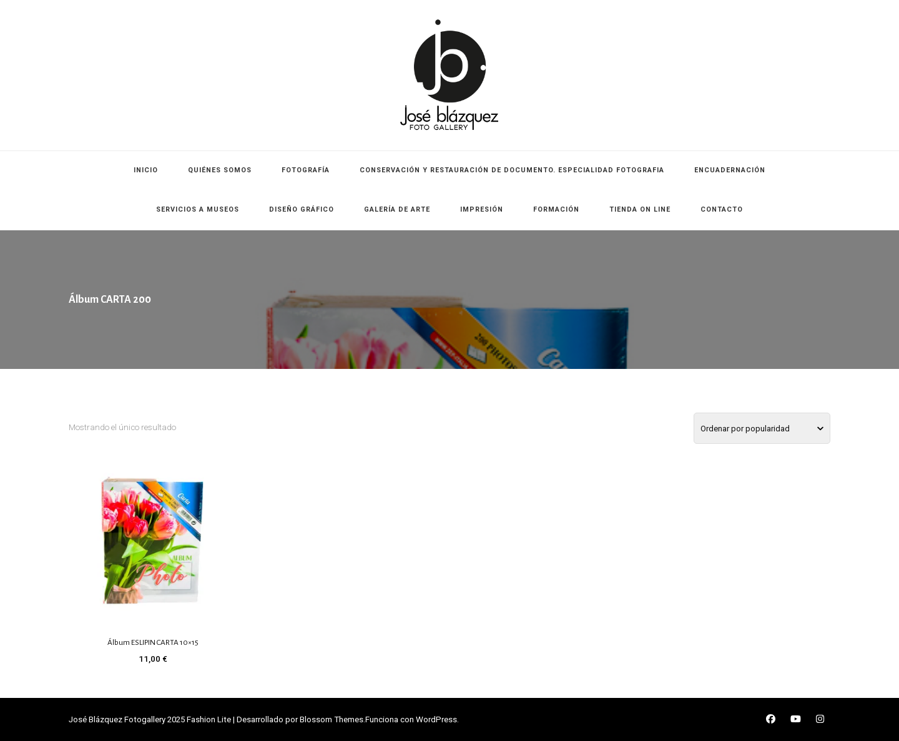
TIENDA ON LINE (640, 209)
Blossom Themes (331, 719)
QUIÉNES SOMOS (220, 170)
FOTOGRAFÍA (306, 170)
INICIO (146, 170)
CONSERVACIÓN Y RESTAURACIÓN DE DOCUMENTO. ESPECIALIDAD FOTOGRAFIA (512, 170)
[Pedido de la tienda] (762, 428)
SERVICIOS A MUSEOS (197, 209)
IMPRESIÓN (481, 209)
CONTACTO (721, 209)
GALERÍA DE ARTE (397, 209)
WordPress (436, 719)
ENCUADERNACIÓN (729, 170)
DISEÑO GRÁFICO (301, 209)
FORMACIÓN (556, 209)
